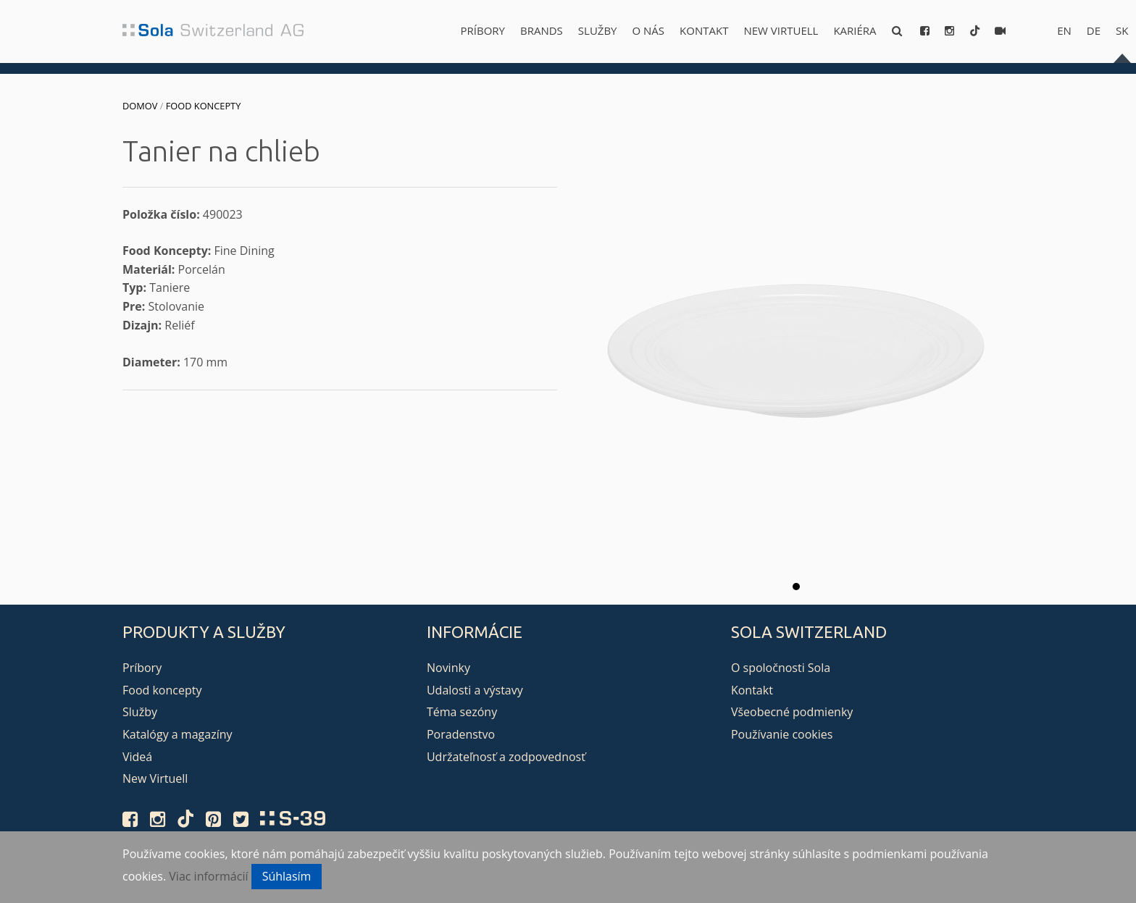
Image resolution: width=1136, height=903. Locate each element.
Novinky (448, 668)
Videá (137, 757)
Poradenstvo (461, 734)
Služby (597, 30)
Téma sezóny (462, 712)
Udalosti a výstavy (475, 690)
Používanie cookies (781, 734)
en (1064, 30)
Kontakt (704, 30)
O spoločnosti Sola (780, 668)
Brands (541, 30)
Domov (139, 105)
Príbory (483, 30)
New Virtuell (780, 30)
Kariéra (854, 30)
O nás (648, 30)
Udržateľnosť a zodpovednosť (506, 757)
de (1093, 30)
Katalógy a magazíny (177, 734)
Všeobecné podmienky (792, 712)
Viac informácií (208, 876)
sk (1122, 30)
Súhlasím (287, 876)
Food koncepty (203, 105)
